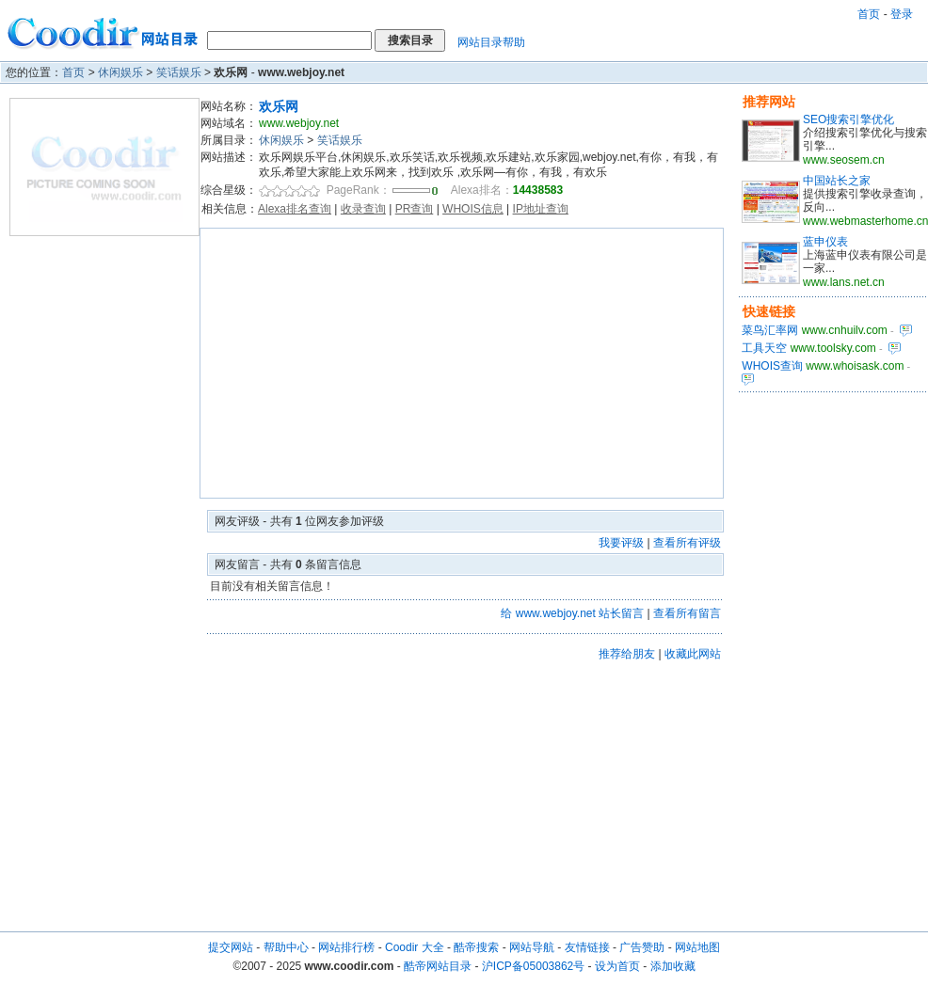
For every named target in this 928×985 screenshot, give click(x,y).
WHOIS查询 (772, 366)
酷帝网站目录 (438, 966)
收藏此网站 (692, 653)
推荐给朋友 (627, 653)
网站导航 (531, 947)
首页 (868, 14)
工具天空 (764, 348)
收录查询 (363, 208)
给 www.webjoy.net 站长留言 (572, 613)
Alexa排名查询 (294, 208)
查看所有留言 (687, 613)
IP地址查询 (540, 208)
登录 (901, 14)
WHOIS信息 (473, 208)
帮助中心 (286, 947)
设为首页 (617, 966)
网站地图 (697, 947)
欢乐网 (278, 106)
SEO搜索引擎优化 (848, 119)
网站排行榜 (346, 947)
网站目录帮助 (491, 42)
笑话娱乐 (178, 72)
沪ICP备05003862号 (533, 966)
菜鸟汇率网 (770, 330)
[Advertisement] (461, 363)
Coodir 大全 (414, 947)
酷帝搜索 (476, 947)
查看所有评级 (687, 542)
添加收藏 (673, 966)
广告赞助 (641, 947)
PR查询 (414, 208)
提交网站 (230, 947)
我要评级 (621, 542)
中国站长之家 (837, 180)
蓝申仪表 (825, 241)
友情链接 (587, 947)
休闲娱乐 (120, 72)
